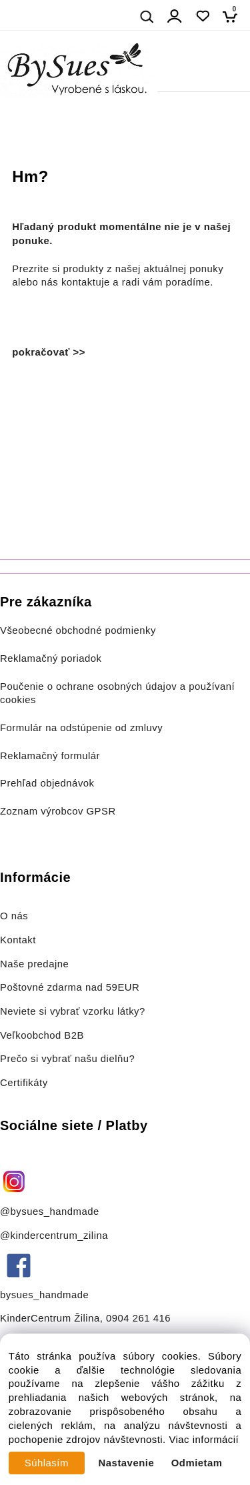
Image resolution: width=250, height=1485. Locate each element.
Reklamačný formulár (50, 756)
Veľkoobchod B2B (42, 1035)
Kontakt (19, 940)
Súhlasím (47, 1463)
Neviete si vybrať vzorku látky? (72, 1011)
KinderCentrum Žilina (50, 1318)
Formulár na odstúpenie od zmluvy (81, 727)
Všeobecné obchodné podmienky (78, 630)
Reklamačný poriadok (51, 658)
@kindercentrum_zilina (55, 1235)
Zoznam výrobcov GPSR (58, 811)
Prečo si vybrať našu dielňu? (67, 1058)
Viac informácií (204, 1439)
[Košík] (234, 16)
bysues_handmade (46, 1295)
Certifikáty (24, 1082)
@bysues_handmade (49, 1211)
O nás (14, 916)
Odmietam (197, 1463)
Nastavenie (127, 1463)
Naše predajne (34, 964)
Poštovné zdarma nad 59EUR (69, 987)
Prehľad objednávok (47, 783)
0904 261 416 (138, 1318)
